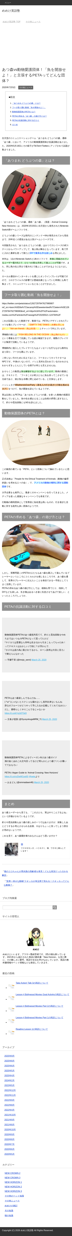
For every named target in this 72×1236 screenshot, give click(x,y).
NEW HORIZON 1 (13, 1182)
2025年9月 (9, 1056)
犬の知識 (9, 1210)
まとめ (15, 125)
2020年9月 (9, 1134)
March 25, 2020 (39, 660)
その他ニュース (25, 87)
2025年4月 (9, 1075)
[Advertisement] (36, 45)
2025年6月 (9, 1066)
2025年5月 (9, 1071)
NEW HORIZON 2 (13, 1187)
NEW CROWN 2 (12, 1173)
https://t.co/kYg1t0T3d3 (16, 713)
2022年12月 (10, 1090)
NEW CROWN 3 (12, 1178)
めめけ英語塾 (11, 10)
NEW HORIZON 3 (13, 1191)
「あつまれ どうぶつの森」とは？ (26, 103)
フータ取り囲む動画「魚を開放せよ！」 (29, 107)
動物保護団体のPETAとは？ (24, 112)
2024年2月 (9, 1080)
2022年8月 (9, 1105)
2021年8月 (9, 1125)
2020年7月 (9, 1144)
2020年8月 (9, 1139)
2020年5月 (9, 1154)
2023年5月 (9, 1085)
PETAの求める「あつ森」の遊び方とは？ (29, 116)
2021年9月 (9, 1120)
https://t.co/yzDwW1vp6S (16, 776)
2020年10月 (10, 1129)
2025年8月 (9, 1061)
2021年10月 (10, 1115)
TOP (11, 22)
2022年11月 (10, 1095)
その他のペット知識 (14, 1196)
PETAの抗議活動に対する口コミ (25, 120)
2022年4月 (9, 1110)
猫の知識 (9, 1215)
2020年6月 (9, 1149)
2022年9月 (9, 1100)
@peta (32, 776)
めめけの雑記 (11, 1206)
